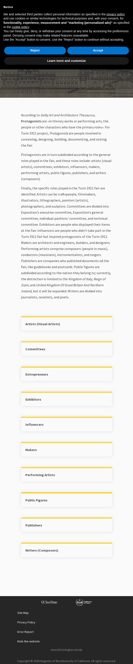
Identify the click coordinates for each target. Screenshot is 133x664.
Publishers (33, 525)
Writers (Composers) (41, 550)
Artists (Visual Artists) (42, 324)
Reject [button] (34, 645)
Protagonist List (66, 66)
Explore (75, 55)
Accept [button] (98, 645)
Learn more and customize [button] (66, 655)
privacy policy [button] (116, 609)
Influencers (34, 424)
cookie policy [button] (20, 621)
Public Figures (36, 500)
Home (57, 55)
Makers (31, 450)
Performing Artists (40, 475)
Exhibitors (33, 399)
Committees (35, 349)
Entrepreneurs (36, 374)
